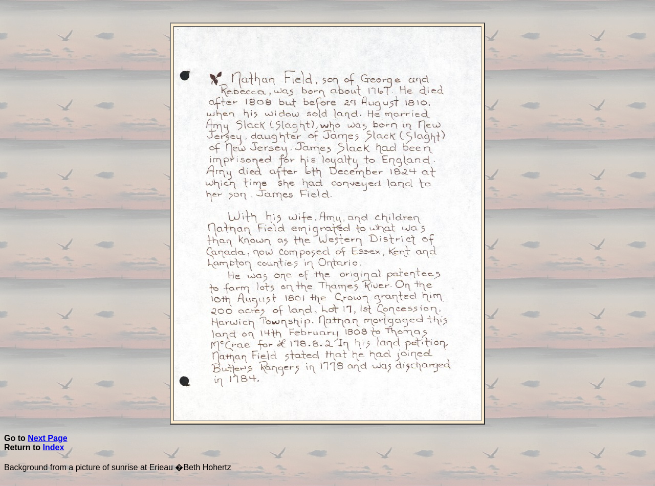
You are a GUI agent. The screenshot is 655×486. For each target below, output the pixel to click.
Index (53, 447)
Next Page (47, 438)
